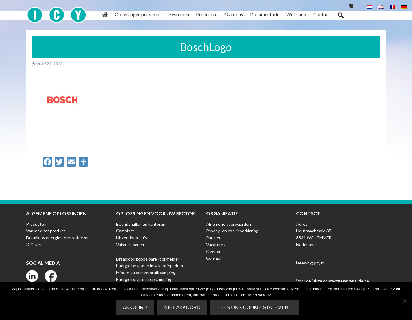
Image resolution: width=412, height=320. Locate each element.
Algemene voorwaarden (228, 224)
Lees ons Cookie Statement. (255, 307)
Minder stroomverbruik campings (147, 272)
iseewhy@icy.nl (310, 262)
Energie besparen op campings (144, 279)
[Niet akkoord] (404, 301)
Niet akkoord (182, 307)
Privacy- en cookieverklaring (232, 230)
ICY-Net (34, 244)
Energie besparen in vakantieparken (149, 265)
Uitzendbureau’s (131, 237)
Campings (125, 230)
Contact (214, 258)
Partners (214, 237)
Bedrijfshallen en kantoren (140, 224)
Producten (36, 224)
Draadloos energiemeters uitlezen (58, 237)
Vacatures (215, 244)
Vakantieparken (131, 244)
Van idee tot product (45, 230)
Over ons (215, 251)
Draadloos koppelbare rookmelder (147, 258)
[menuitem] (369, 6)
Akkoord (135, 307)
